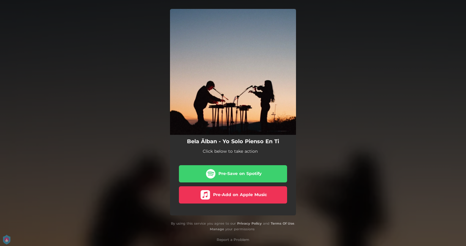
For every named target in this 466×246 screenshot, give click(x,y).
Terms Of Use (282, 223)
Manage (217, 229)
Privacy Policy (249, 223)
